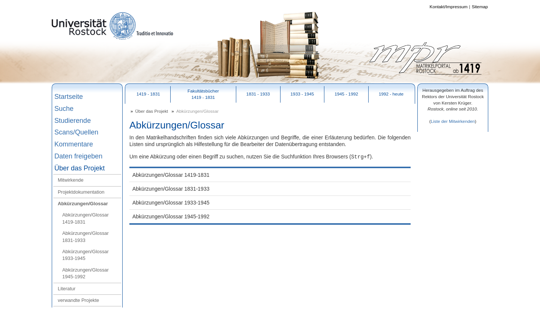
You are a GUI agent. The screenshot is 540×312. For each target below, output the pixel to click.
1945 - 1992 (346, 93)
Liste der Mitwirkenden (453, 121)
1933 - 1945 (302, 93)
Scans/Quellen (76, 132)
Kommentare (73, 144)
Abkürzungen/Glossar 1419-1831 (85, 218)
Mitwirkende (71, 180)
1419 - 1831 (148, 93)
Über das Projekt (79, 168)
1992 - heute (391, 93)
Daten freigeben (78, 156)
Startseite (68, 96)
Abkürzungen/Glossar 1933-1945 (85, 255)
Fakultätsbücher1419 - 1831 (203, 94)
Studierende (72, 120)
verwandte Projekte (78, 300)
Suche (64, 108)
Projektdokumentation (81, 192)
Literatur (66, 288)
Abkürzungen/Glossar (83, 203)
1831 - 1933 (258, 93)
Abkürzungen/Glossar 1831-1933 (85, 236)
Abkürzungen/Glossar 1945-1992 (85, 273)
